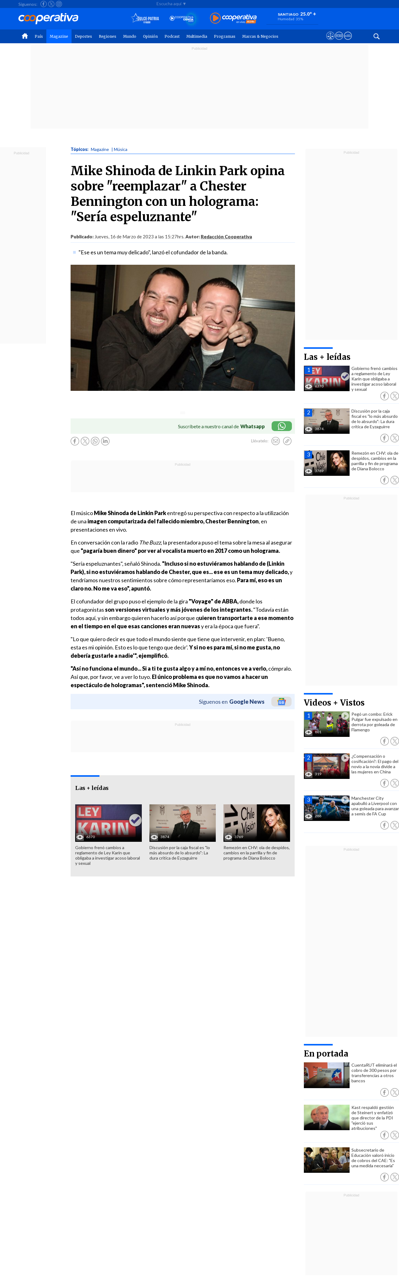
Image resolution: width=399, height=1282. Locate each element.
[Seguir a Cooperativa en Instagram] (59, 4)
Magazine (59, 36)
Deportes (83, 36)
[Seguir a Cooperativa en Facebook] (44, 4)
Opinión (150, 36)
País (39, 36)
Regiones (107, 36)
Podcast (172, 36)
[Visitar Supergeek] (348, 41)
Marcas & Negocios (260, 36)
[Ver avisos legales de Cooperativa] (330, 41)
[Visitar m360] (339, 41)
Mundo (129, 36)
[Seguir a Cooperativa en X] (51, 4)
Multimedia (196, 36)
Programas (224, 36)
